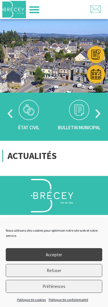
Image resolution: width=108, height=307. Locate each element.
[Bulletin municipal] (79, 110)
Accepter (54, 254)
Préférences (54, 286)
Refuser (54, 270)
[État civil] (29, 110)
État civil (28, 127)
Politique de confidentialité (68, 299)
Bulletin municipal (79, 127)
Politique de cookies (31, 299)
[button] (34, 9)
